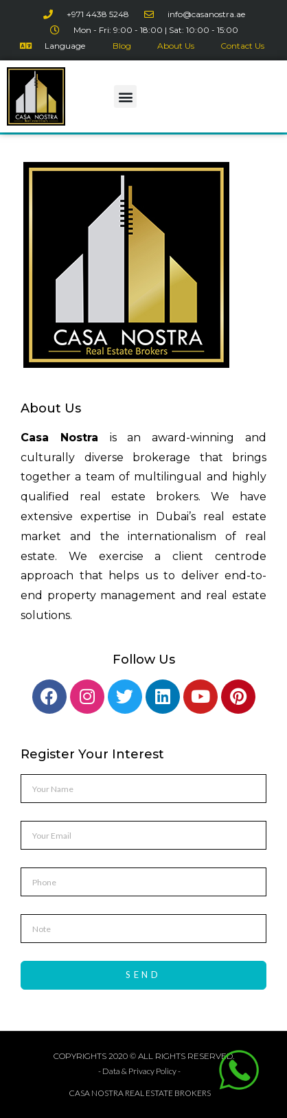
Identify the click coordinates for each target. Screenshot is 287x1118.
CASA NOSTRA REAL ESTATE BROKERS (140, 1093)
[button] (125, 96)
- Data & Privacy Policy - (139, 1071)
